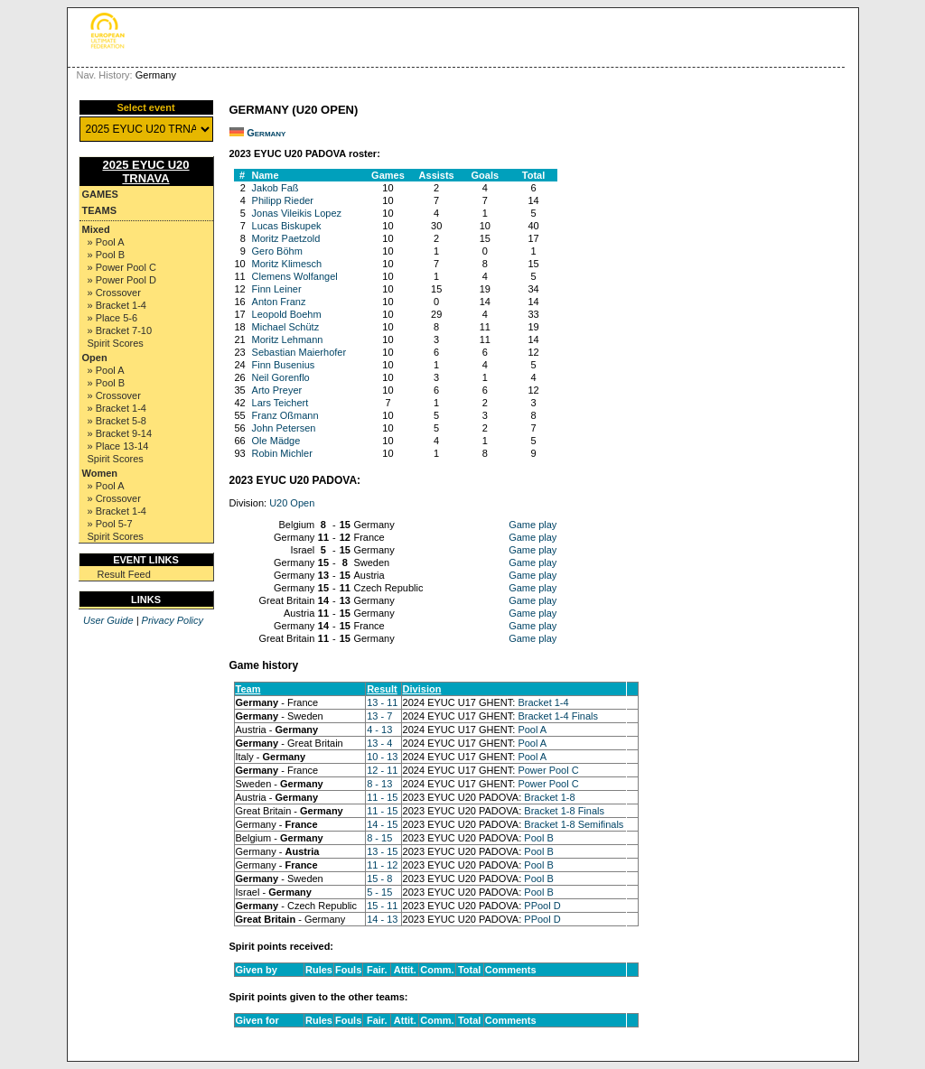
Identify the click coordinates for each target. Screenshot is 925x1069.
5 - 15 (379, 892)
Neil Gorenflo (281, 377)
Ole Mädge (276, 440)
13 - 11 (382, 702)
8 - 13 (379, 783)
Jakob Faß (275, 187)
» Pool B (107, 254)
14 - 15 (382, 824)
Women (100, 473)
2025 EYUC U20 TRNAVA (145, 171)
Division (422, 688)
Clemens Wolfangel (295, 276)
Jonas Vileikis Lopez (296, 213)
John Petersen (284, 428)
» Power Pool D (122, 279)
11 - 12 (382, 865)
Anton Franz (279, 301)
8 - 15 (379, 837)
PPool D (542, 905)
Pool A (532, 729)
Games (100, 194)
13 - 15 (382, 851)
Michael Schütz (286, 326)
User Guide (108, 620)
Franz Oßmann (285, 415)
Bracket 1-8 (549, 797)
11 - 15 (382, 797)
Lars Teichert (280, 402)
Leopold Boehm (287, 314)
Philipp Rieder (282, 200)
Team (248, 688)
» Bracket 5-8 (117, 420)
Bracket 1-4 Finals (558, 716)
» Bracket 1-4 (117, 305)
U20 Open (291, 502)
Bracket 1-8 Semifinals (573, 824)
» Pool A (106, 242)
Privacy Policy (172, 620)
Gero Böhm (277, 251)
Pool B (538, 837)
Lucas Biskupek (287, 225)
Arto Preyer (277, 390)
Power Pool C (548, 770)
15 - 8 (379, 878)
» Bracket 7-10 (120, 330)
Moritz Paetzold (286, 238)
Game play (532, 524)
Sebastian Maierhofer (299, 352)
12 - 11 (382, 770)
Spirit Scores (116, 343)
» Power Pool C (122, 267)
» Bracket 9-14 (120, 433)
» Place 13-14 (118, 446)
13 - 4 (379, 743)
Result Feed (124, 574)
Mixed (96, 229)
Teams (99, 210)
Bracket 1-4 (543, 702)
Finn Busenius (283, 364)
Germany (266, 132)
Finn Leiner (277, 289)
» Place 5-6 (113, 317)
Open (94, 357)
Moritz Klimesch (287, 263)
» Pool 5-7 (110, 523)
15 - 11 (382, 905)
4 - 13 (379, 729)
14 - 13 (382, 919)
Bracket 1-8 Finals (564, 810)
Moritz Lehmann (287, 339)
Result (382, 688)
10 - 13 (382, 756)
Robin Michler (282, 453)
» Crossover (114, 292)
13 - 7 (379, 716)
